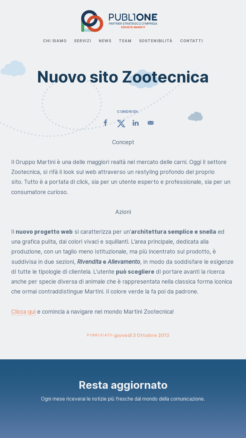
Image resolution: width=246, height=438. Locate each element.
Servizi (82, 41)
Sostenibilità (156, 41)
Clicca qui (23, 311)
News (105, 41)
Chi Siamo (55, 41)
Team (125, 41)
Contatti (191, 41)
